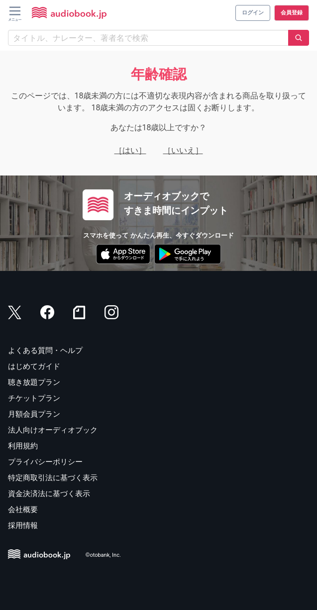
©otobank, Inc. (103, 555)
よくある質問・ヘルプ (45, 350)
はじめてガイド (34, 366)
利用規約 (23, 445)
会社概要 (23, 509)
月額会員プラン (34, 414)
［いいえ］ (183, 150)
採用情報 (23, 525)
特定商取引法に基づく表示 (53, 477)
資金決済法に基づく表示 (49, 493)
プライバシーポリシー (45, 461)
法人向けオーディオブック (53, 430)
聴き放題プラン (34, 382)
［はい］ (130, 150)
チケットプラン (34, 398)
